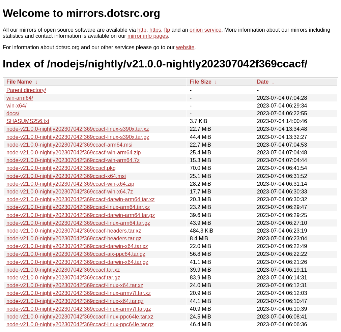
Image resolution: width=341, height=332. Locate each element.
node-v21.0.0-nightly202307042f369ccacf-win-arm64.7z (73, 160)
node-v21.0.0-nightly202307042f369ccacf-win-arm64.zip (73, 152)
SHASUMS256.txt (27, 121)
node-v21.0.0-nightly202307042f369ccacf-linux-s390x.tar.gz (77, 137)
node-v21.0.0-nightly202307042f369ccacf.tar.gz (63, 277)
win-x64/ (16, 106)
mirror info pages (147, 36)
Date (263, 82)
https (155, 30)
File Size (200, 82)
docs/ (12, 113)
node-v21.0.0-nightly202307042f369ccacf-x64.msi (66, 176)
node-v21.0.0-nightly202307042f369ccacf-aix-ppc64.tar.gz (75, 254)
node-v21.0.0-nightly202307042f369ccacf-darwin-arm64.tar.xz (80, 199)
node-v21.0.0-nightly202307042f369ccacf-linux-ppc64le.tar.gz (80, 324)
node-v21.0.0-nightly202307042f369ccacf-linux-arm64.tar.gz (78, 223)
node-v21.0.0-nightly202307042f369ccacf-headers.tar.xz (73, 231)
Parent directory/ (26, 90)
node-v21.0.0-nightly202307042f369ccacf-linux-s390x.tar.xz (77, 129)
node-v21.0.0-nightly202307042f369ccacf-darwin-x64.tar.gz (77, 262)
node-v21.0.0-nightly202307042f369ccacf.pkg (61, 168)
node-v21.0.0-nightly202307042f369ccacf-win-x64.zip (70, 184)
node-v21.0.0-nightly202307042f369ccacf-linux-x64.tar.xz (74, 285)
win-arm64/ (19, 98)
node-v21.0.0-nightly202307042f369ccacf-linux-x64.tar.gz (75, 301)
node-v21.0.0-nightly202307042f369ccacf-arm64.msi (69, 145)
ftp (167, 30)
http (141, 30)
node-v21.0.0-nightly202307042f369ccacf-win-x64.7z (69, 191)
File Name (19, 82)
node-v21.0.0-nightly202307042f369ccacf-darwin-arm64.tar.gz (80, 215)
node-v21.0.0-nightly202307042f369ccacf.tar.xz (63, 270)
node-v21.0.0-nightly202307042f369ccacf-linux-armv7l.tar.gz (78, 309)
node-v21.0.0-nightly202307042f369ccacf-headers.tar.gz (73, 238)
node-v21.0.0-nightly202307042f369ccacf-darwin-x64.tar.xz (77, 246)
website (185, 47)
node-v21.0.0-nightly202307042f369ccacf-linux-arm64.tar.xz (78, 207)
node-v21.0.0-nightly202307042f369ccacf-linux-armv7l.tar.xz (78, 293)
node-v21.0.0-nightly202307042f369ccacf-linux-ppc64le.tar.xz (79, 317)
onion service (205, 30)
